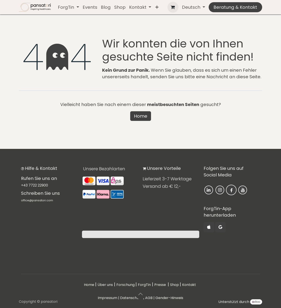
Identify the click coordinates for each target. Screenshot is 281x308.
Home (140, 116)
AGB (149, 297)
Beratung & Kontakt (235, 7)
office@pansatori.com (37, 200)
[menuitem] (68, 7)
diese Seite (248, 77)
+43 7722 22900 (34, 185)
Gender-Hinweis (169, 297)
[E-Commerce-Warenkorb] (172, 7)
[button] (140, 294)
